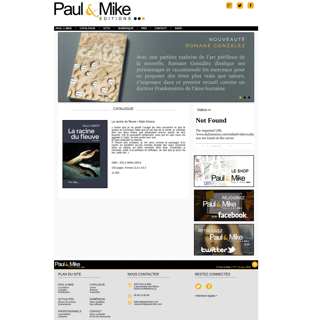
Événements (64, 304)
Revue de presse (67, 302)
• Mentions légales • (206, 295)
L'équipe (62, 289)
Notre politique (97, 302)
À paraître (95, 292)
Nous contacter (97, 314)
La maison (63, 287)
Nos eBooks (96, 304)
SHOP (178, 28)
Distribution (64, 292)
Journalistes (64, 314)
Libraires (62, 316)
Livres (93, 287)
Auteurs (94, 289)
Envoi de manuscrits (100, 316)
